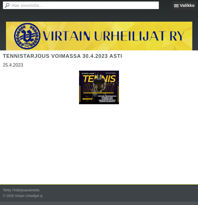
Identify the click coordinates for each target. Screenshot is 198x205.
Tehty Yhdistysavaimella (21, 190)
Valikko (187, 5)
